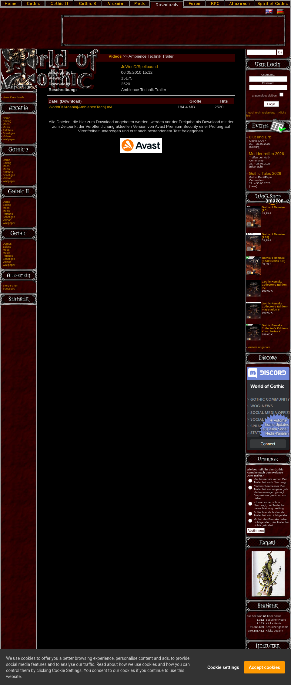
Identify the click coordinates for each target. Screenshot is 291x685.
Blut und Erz (260, 137)
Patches (8, 130)
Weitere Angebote (259, 347)
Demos (7, 243)
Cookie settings (223, 672)
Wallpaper (9, 139)
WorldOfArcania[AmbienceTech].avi (80, 107)
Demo (6, 118)
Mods (6, 124)
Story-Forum (10, 285)
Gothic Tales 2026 (265, 173)
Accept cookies (264, 672)
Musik (6, 127)
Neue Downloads (13, 97)
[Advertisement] (173, 30)
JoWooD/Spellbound (139, 66)
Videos (7, 136)
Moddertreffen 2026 (266, 153)
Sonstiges (9, 133)
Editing (7, 121)
